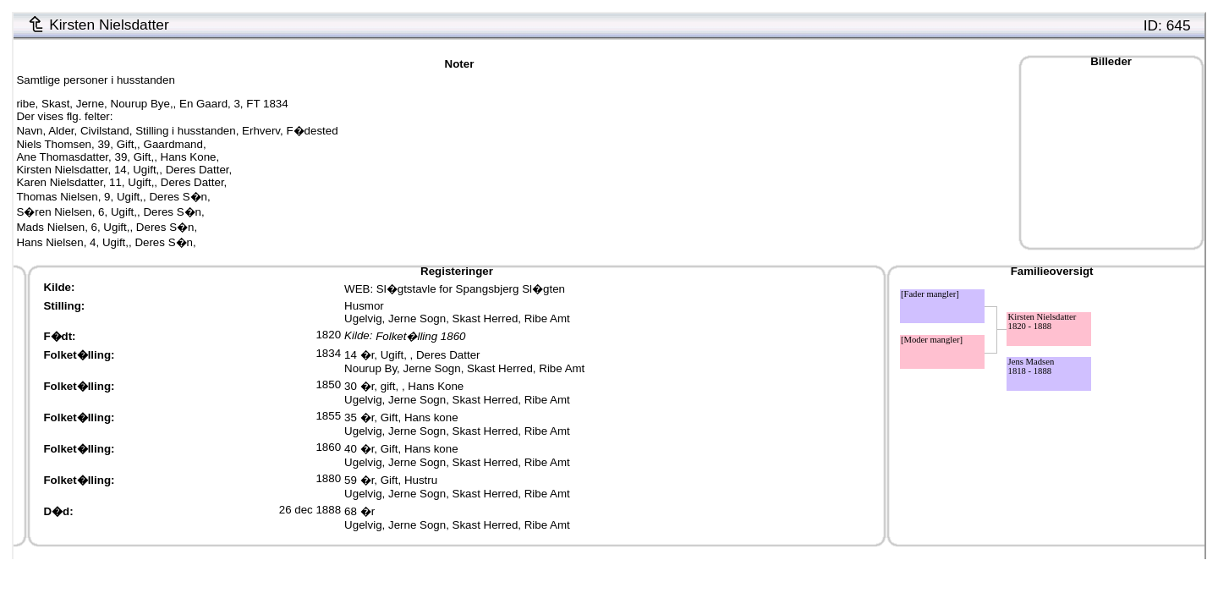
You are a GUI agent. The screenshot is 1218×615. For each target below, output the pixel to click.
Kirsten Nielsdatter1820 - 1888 (1042, 321)
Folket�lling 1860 (420, 336)
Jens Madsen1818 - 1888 (1031, 366)
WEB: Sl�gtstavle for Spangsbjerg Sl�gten (454, 289)
